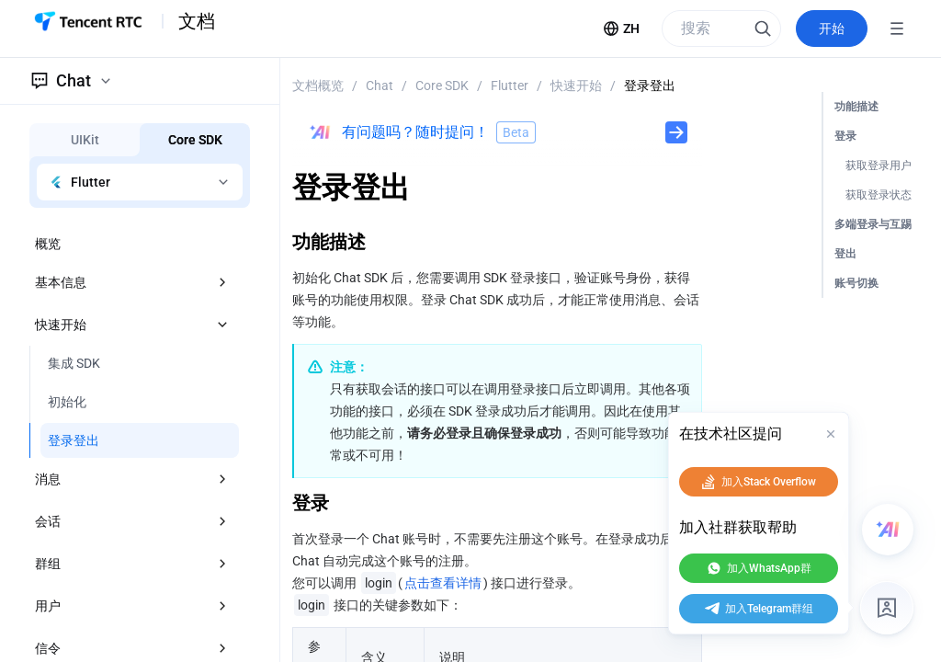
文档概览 (318, 85)
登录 (845, 136)
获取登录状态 (878, 194)
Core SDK (442, 85)
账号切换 (856, 283)
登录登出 (649, 85)
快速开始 (576, 85)
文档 (196, 21)
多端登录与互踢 (873, 224)
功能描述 (856, 106)
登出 (845, 253)
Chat (379, 85)
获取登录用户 (878, 165)
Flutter (509, 85)
